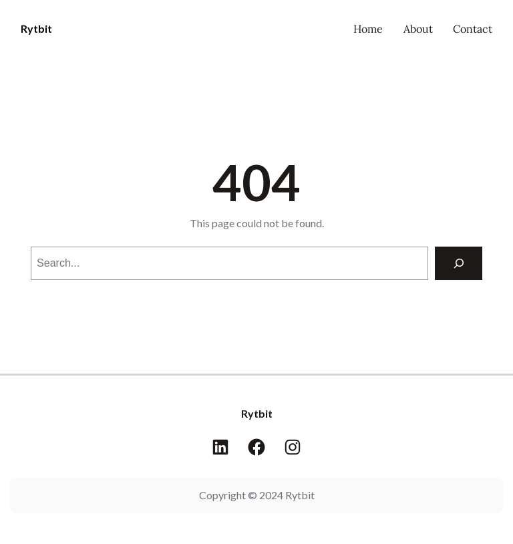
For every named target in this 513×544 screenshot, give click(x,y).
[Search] (458, 263)
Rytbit (36, 28)
